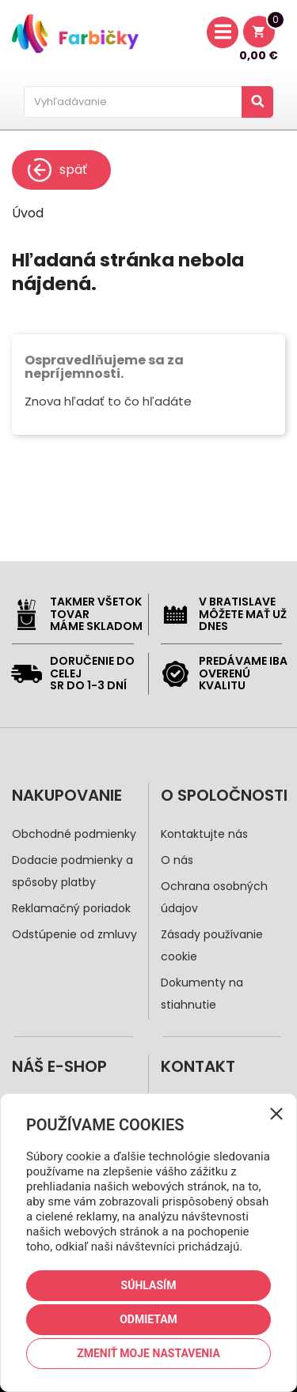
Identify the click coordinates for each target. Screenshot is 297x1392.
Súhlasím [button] (149, 1285)
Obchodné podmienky (74, 834)
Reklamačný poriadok (71, 908)
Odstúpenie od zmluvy (74, 934)
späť (57, 170)
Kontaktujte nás (204, 834)
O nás (177, 860)
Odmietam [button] (148, 1319)
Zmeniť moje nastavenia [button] (148, 1353)
